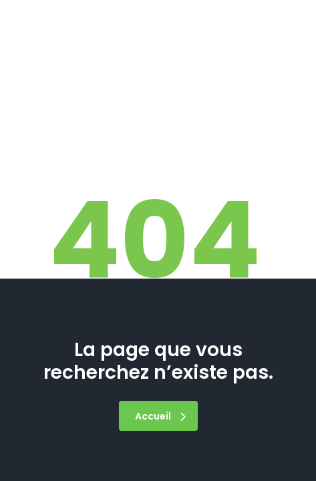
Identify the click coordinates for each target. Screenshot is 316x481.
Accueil (160, 416)
